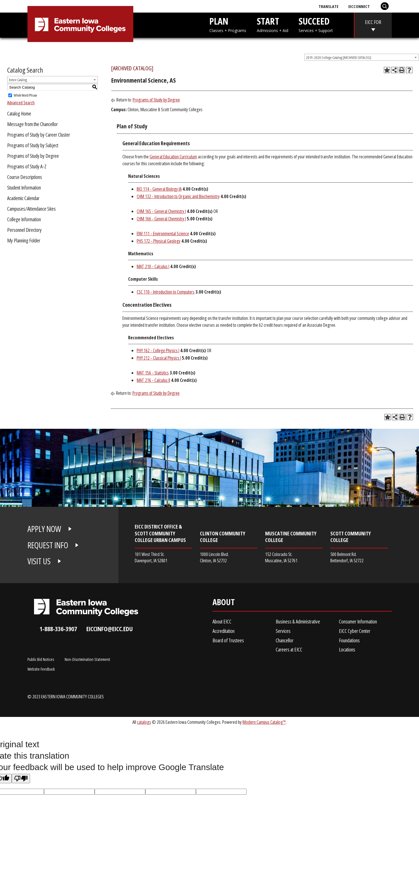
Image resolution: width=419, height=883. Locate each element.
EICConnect (359, 6)
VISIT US (39, 561)
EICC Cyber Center (354, 630)
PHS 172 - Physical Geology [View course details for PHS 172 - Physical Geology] (158, 241)
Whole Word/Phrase (25, 95)
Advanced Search (21, 102)
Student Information (24, 187)
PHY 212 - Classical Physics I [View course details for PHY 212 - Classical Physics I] (159, 358)
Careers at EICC (289, 649)
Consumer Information (358, 621)
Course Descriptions (24, 177)
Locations (347, 649)
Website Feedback (41, 669)
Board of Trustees (228, 640)
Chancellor (284, 640)
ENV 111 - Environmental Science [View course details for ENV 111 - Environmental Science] (163, 233)
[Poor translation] (21, 778)
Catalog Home (19, 113)
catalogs (144, 722)
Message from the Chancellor (32, 124)
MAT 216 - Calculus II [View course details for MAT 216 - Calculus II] (153, 380)
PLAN (227, 24)
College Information (24, 219)
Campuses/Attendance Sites (31, 208)
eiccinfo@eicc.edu (109, 629)
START (272, 24)
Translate (328, 6)
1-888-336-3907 (58, 629)
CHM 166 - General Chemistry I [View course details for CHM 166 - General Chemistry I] (161, 219)
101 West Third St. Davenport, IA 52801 (151, 557)
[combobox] (361, 57)
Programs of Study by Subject (32, 145)
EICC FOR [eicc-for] (373, 22)
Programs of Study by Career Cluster (38, 134)
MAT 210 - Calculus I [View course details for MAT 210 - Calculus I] (153, 266)
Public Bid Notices (40, 659)
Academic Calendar (23, 198)
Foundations (349, 640)
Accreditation (224, 630)
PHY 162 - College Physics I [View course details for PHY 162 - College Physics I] (158, 350)
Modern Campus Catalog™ (264, 722)
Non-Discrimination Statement (87, 659)
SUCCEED (316, 24)
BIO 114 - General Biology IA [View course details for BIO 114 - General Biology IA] (159, 189)
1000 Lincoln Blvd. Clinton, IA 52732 (214, 557)
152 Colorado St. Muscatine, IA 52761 (281, 557)
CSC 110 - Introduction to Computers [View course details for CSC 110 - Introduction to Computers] (165, 292)
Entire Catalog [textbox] (18, 79)
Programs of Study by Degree (33, 155)
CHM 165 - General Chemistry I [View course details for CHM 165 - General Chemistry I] (161, 211)
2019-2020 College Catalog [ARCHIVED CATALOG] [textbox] (338, 57)
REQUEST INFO (47, 545)
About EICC (222, 621)
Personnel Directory (24, 229)
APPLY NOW (44, 529)
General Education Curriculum (173, 157)
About (224, 603)
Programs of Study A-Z (26, 166)
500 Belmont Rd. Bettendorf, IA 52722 (347, 557)
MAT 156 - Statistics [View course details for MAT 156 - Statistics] (153, 373)
